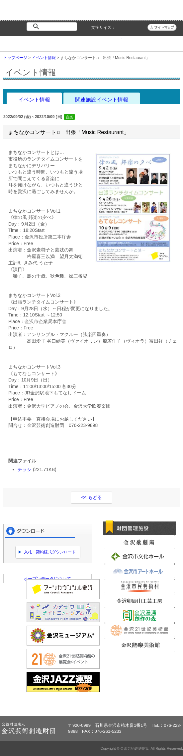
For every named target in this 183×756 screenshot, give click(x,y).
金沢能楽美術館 (140, 645)
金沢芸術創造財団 (25, 15)
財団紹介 (76, 41)
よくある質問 (137, 41)
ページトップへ (159, 704)
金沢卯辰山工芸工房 (140, 601)
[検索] (53, 27)
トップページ (15, 41)
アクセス (167, 41)
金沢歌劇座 (140, 542)
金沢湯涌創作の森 (140, 616)
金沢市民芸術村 (140, 586)
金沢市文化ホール (140, 557)
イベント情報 (46, 41)
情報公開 (106, 41)
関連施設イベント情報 (101, 100)
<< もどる (91, 497)
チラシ (25, 469)
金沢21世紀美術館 (140, 630)
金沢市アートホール (140, 571)
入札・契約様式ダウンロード (50, 552)
